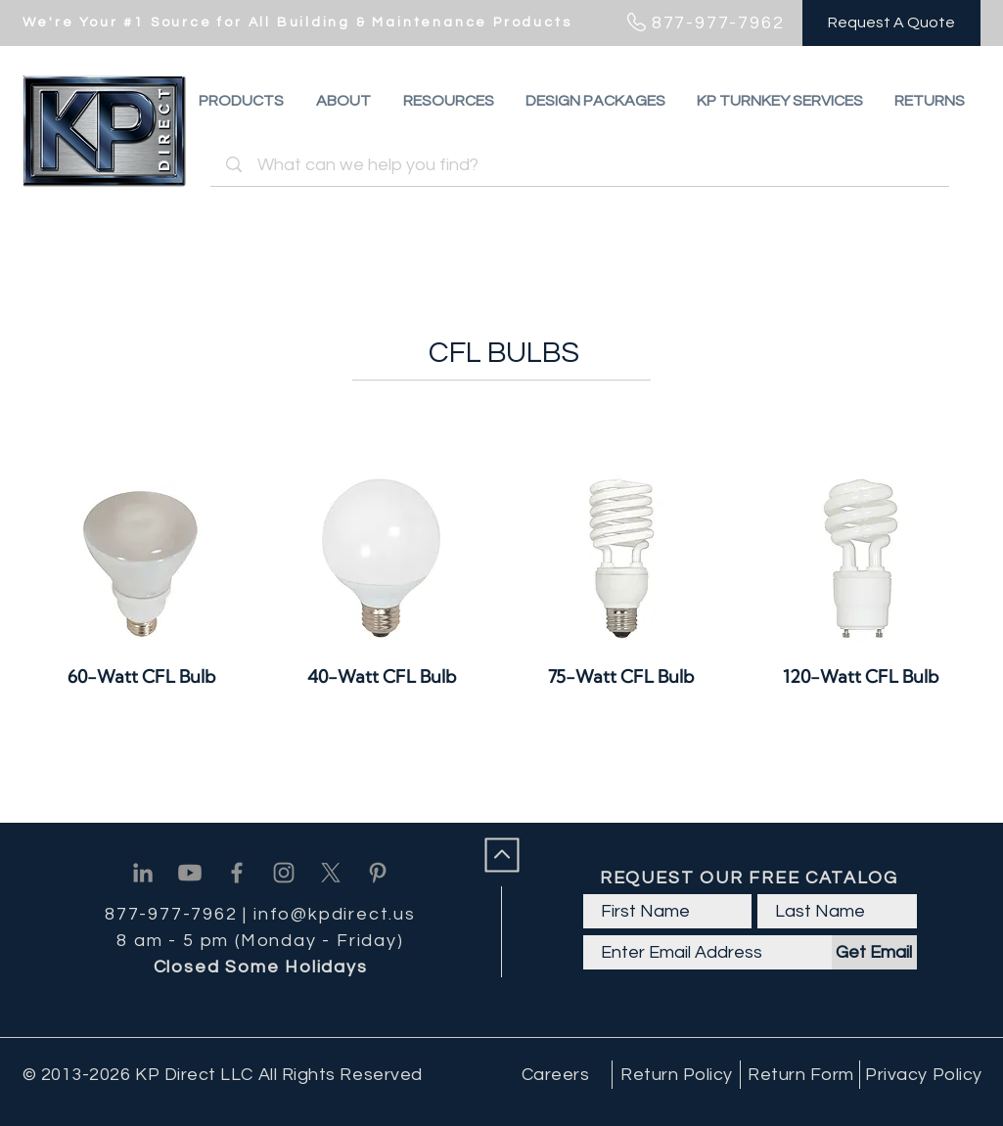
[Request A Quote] (891, 23)
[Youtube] (190, 872)
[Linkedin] (143, 872)
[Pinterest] (377, 872)
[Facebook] (237, 872)
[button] (929, 100)
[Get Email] (874, 952)
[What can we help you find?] (582, 165)
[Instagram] (283, 872)
